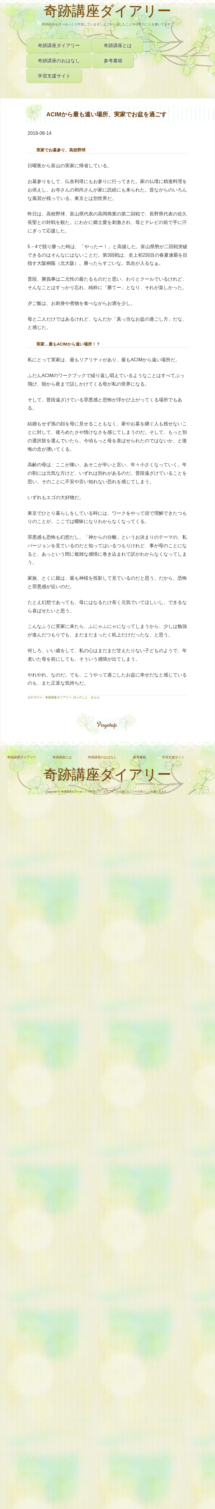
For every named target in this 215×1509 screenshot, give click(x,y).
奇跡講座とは (118, 45)
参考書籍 (113, 60)
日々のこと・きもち (86, 697)
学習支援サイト (54, 75)
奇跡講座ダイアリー (107, 12)
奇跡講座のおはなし (59, 60)
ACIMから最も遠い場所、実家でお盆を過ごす (106, 114)
